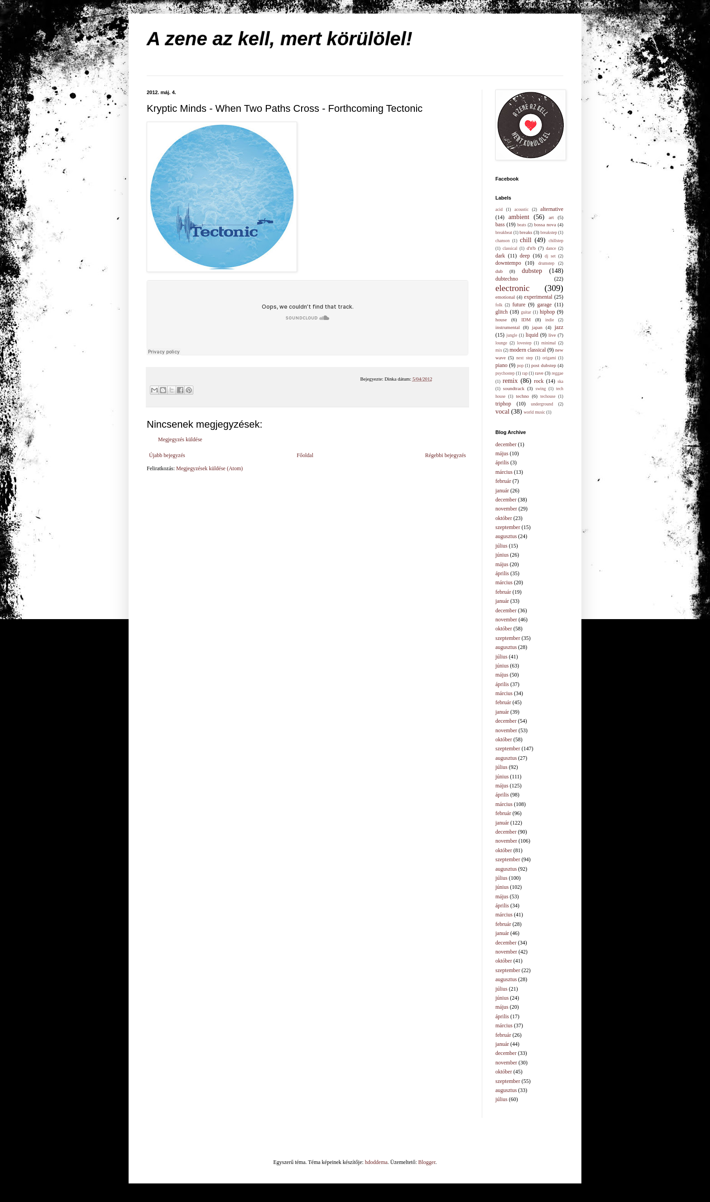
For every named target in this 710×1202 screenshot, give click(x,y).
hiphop (547, 312)
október (503, 518)
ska (560, 381)
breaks (525, 232)
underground (542, 403)
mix (498, 350)
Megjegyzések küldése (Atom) (209, 468)
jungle (511, 335)
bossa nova (545, 224)
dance (551, 248)
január (502, 490)
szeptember (507, 527)
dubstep (532, 270)
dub (499, 271)
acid (499, 209)
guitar (526, 312)
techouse (548, 396)
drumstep (546, 263)
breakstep (549, 232)
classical (510, 248)
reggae (557, 373)
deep (525, 256)
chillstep (555, 240)
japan (537, 327)
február (503, 481)
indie (549, 319)
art (551, 217)
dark (500, 256)
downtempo (508, 263)
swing (541, 388)
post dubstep (543, 365)
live (552, 335)
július (501, 546)
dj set (550, 255)
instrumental (507, 327)
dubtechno (506, 279)
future (519, 304)
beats (521, 224)
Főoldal (305, 455)
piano (501, 365)
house (501, 319)
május (502, 453)
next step (524, 357)
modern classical (527, 350)
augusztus (506, 536)
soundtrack (513, 388)
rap (525, 373)
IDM (526, 319)
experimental (538, 297)
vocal (502, 411)
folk (498, 304)
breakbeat (503, 232)
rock (538, 381)
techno (522, 396)
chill (526, 239)
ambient (519, 216)
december (506, 444)
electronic (512, 288)
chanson (502, 240)
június (502, 555)
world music (534, 412)
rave (539, 373)
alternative (551, 209)
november (506, 509)
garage (544, 304)
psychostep (505, 373)
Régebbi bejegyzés (445, 455)
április (502, 462)
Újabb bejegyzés (167, 455)
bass (500, 224)
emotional (505, 297)
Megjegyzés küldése (180, 439)
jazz (559, 327)
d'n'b (531, 248)
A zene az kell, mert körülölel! (280, 38)
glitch (501, 312)
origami (549, 357)
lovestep (524, 342)
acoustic (521, 209)
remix (510, 380)
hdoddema (376, 1162)
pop (520, 365)
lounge (501, 342)
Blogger (427, 1162)
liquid (532, 335)
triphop (503, 404)
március (504, 472)
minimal (549, 342)
